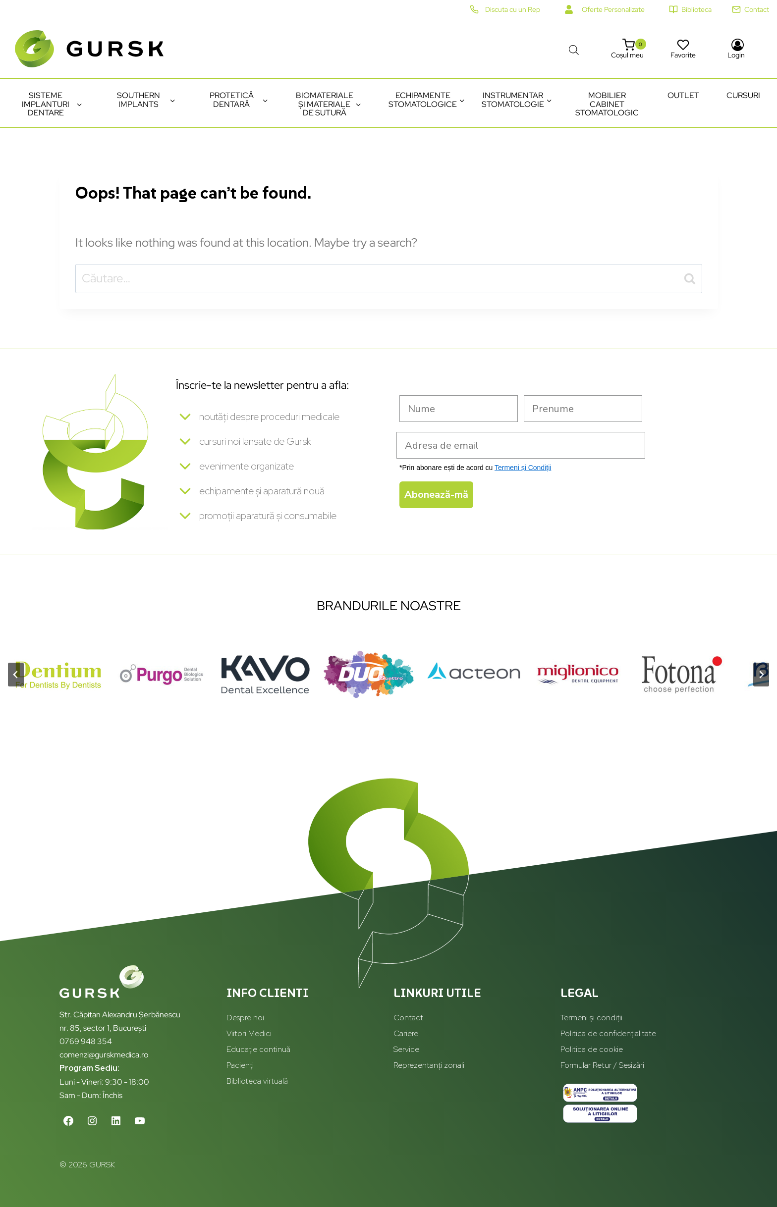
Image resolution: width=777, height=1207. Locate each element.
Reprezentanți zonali (428, 1065)
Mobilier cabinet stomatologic (607, 104)
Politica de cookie (591, 1050)
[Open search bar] (574, 48)
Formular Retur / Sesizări (602, 1065)
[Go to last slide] (16, 681)
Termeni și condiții (591, 1018)
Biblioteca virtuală (257, 1081)
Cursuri (743, 95)
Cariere (405, 1034)
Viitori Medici (249, 1034)
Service (406, 1050)
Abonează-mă (436, 494)
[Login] (737, 49)
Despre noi (245, 1018)
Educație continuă (258, 1050)
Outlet (683, 95)
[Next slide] (761, 681)
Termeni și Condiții (523, 468)
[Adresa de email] (520, 445)
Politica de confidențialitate (608, 1034)
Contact (408, 1018)
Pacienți (240, 1065)
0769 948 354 (85, 1041)
